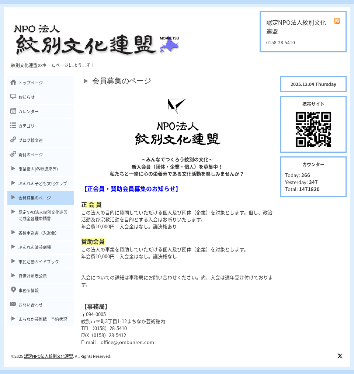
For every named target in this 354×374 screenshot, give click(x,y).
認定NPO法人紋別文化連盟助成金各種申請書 (42, 215)
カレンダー (28, 111)
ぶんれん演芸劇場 (34, 247)
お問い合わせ (30, 305)
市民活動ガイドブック (38, 262)
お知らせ (26, 97)
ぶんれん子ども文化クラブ (42, 183)
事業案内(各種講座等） (39, 169)
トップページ (30, 83)
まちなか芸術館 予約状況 (42, 319)
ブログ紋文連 (30, 140)
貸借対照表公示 (32, 276)
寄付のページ (30, 155)
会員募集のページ (34, 198)
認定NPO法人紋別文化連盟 (48, 356)
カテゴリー (28, 126)
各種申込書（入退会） (38, 233)
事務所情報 (28, 290)
